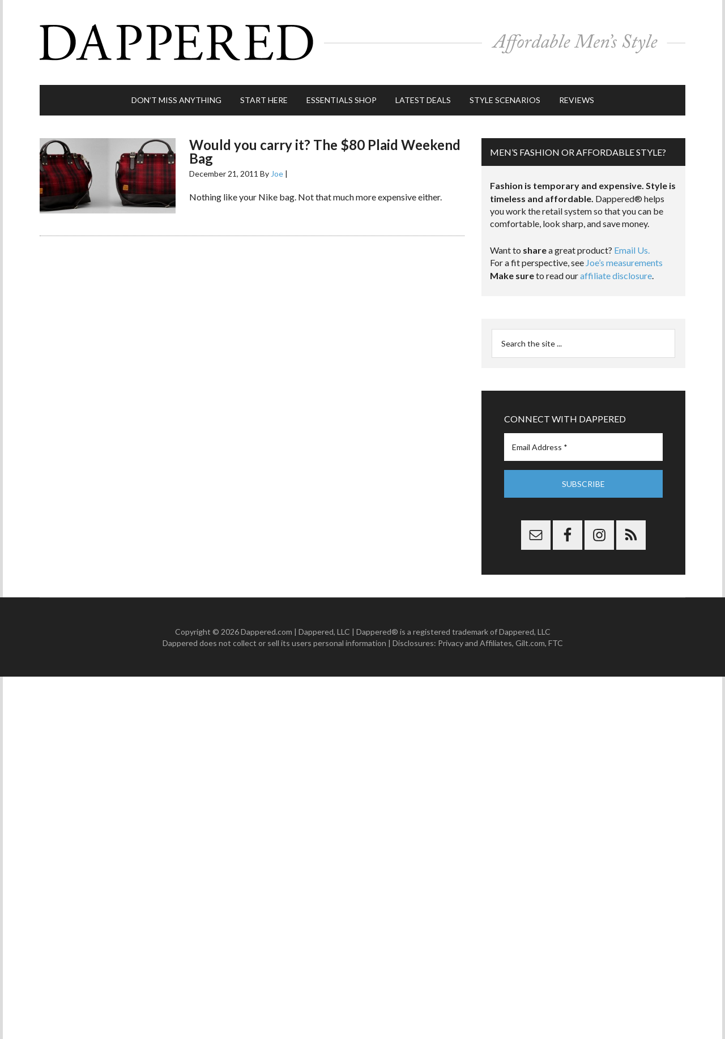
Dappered (362, 42)
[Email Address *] (583, 447)
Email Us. (632, 250)
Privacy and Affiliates (475, 643)
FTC (555, 643)
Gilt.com (530, 643)
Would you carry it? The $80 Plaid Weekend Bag (324, 151)
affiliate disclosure (616, 275)
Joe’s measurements (624, 262)
